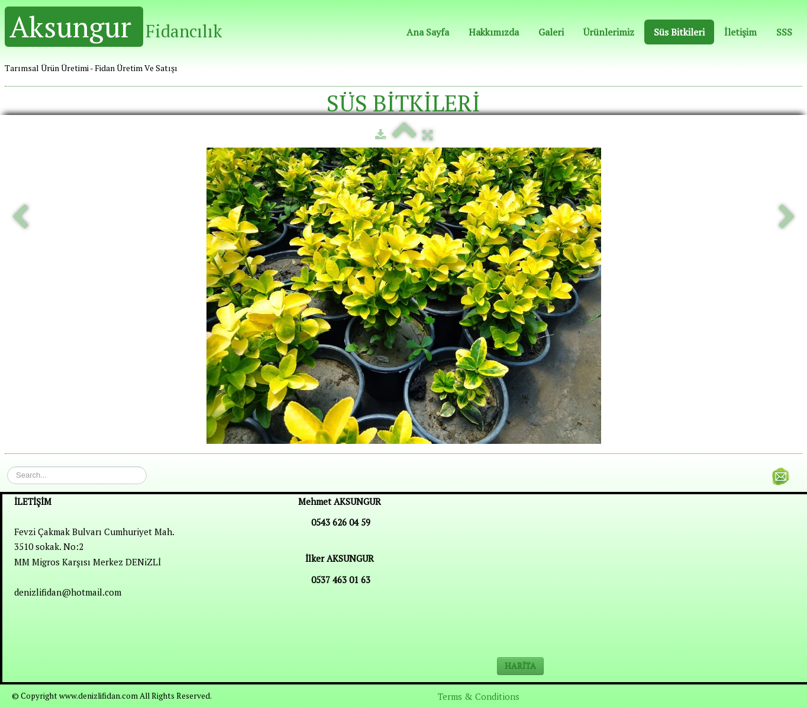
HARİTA (520, 665)
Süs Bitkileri (679, 32)
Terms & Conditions (478, 696)
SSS (784, 32)
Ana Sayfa (427, 32)
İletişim (740, 32)
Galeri (551, 32)
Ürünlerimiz (608, 32)
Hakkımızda (494, 32)
